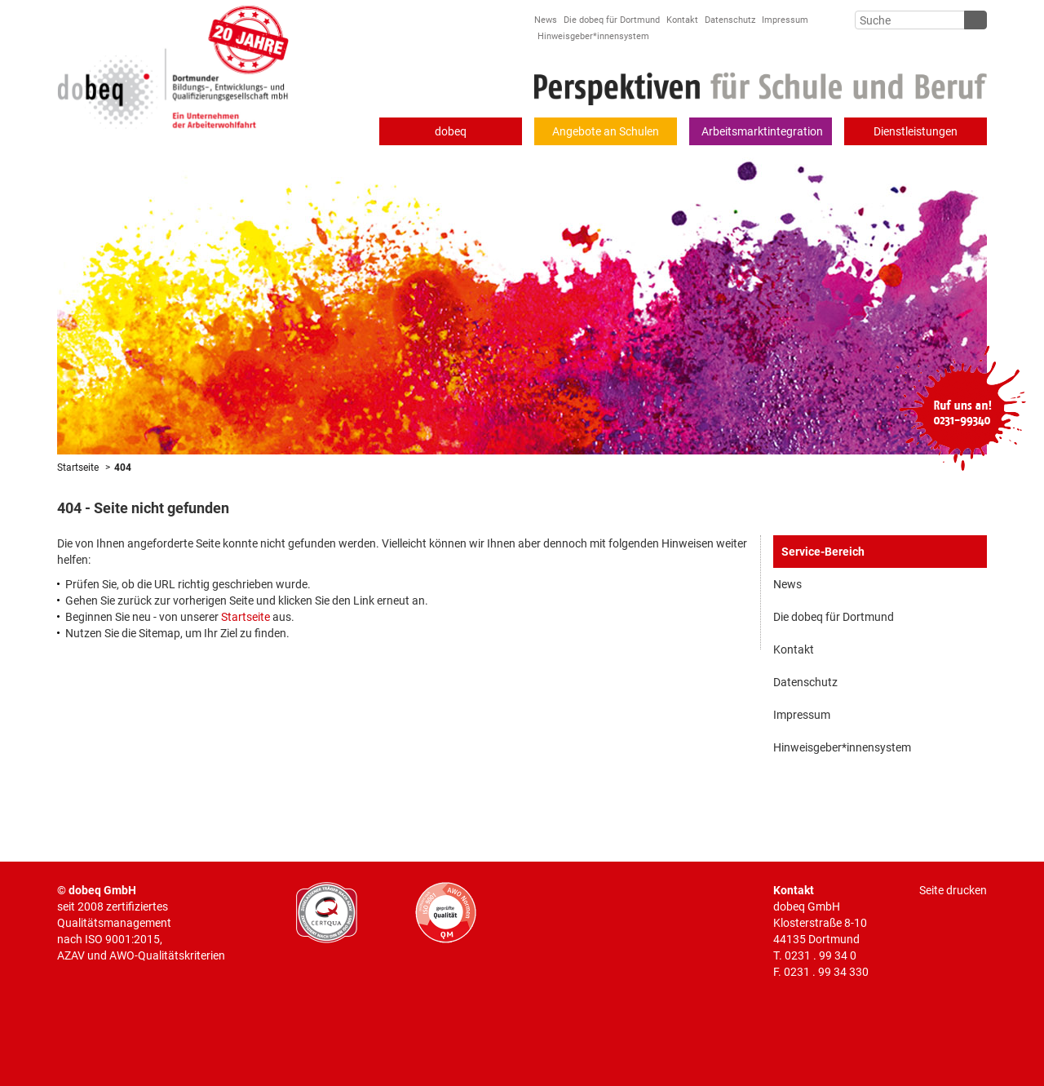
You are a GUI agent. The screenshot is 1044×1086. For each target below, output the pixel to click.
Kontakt (682, 20)
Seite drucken (953, 890)
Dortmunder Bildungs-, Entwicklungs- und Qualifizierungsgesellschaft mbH (173, 65)
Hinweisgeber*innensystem (593, 36)
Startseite (78, 467)
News (545, 20)
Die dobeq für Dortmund (612, 20)
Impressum (785, 20)
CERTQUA (326, 912)
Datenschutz (730, 20)
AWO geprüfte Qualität (445, 912)
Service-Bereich (823, 551)
